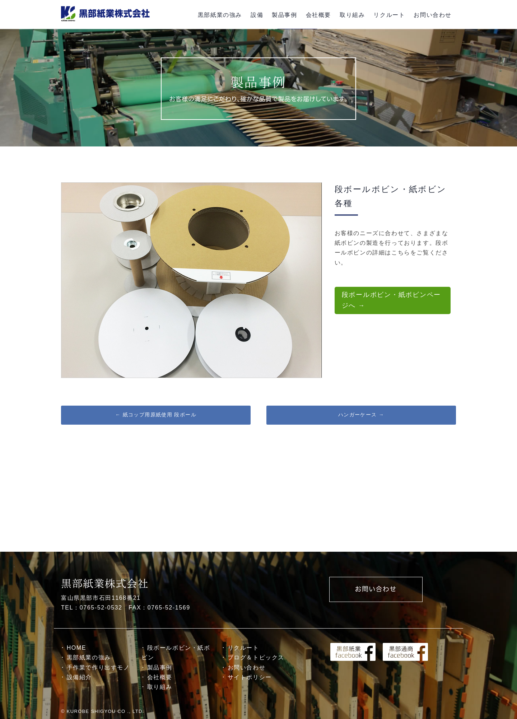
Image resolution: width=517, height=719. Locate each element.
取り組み (352, 15)
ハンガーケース (361, 414)
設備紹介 (79, 677)
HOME (76, 648)
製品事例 (284, 15)
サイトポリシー (250, 677)
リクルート (389, 15)
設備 (257, 15)
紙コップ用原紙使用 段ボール (155, 414)
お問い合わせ (433, 15)
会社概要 (318, 15)
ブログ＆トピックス (256, 657)
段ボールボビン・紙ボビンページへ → (391, 300)
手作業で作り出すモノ (98, 667)
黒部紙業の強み (220, 15)
